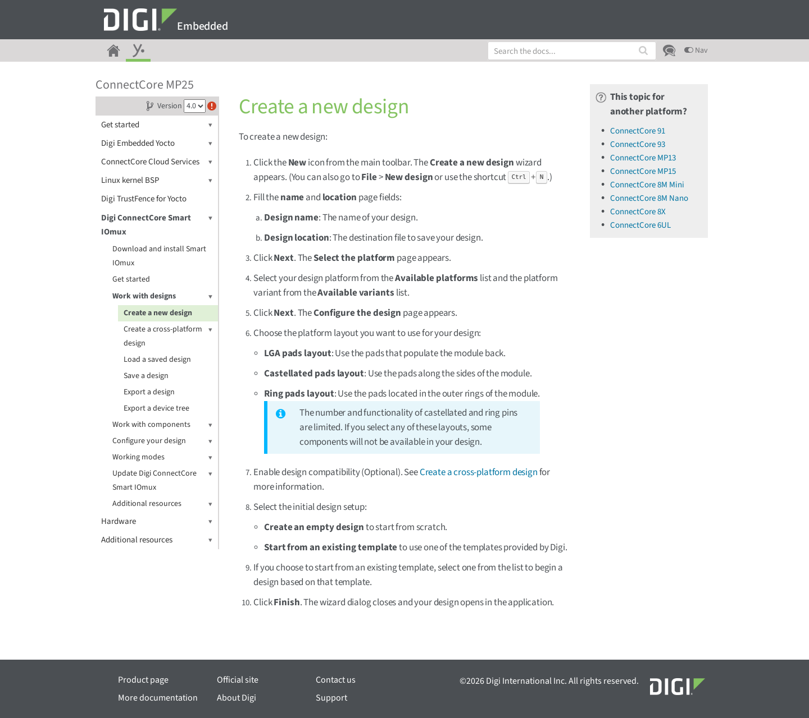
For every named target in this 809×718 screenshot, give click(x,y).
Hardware (156, 521)
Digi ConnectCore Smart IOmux (156, 224)
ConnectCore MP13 (643, 158)
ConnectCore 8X (638, 212)
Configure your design (162, 441)
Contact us (336, 680)
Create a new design (158, 313)
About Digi (236, 698)
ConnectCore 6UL (640, 225)
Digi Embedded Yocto (156, 143)
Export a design (149, 392)
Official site (237, 680)
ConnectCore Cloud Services (156, 162)
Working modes (162, 457)
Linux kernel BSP (156, 180)
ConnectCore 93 (637, 144)
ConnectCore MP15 (643, 171)
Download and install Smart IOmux (159, 256)
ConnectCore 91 (637, 131)
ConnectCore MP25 (145, 85)
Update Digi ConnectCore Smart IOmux (162, 480)
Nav (696, 50)
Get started (156, 125)
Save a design (146, 375)
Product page (143, 680)
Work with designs (162, 296)
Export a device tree (156, 408)
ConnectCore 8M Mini (647, 185)
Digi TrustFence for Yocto (144, 199)
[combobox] (572, 51)
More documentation (158, 698)
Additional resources (162, 504)
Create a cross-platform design (168, 336)
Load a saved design (157, 359)
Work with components (162, 425)
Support (331, 698)
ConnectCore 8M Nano (649, 198)
